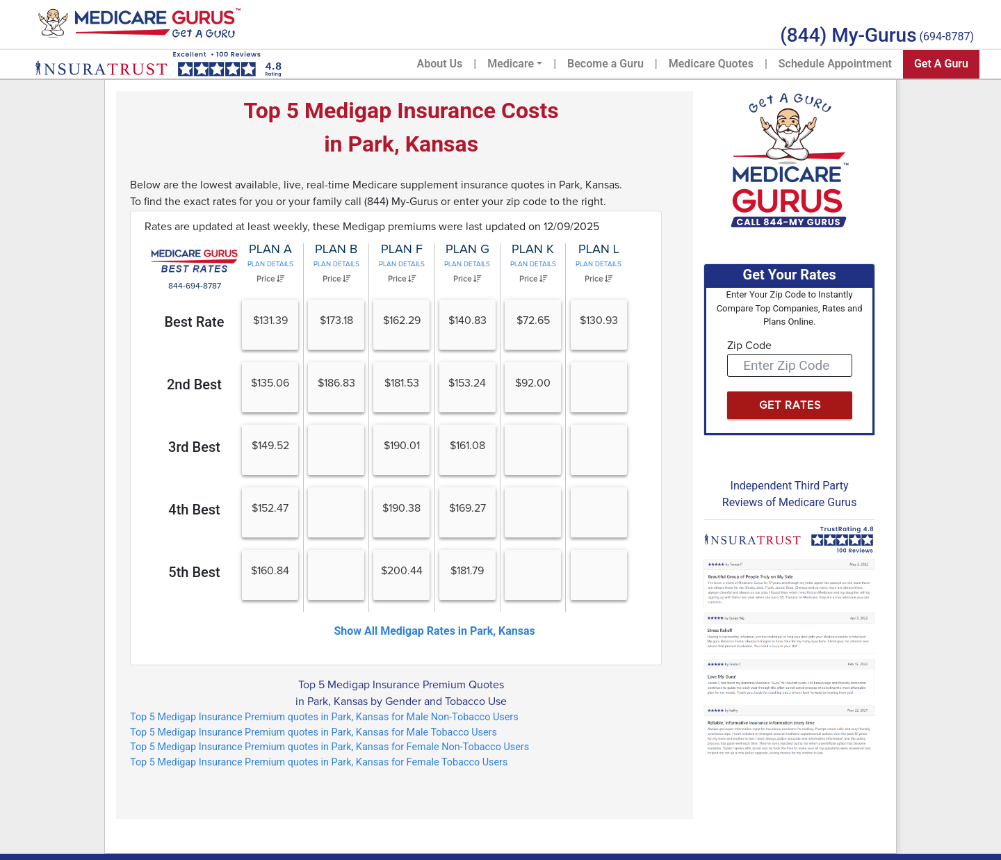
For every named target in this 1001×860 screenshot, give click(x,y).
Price (270, 279)
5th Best (194, 572)
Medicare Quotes (711, 63)
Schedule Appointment (835, 63)
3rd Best (194, 447)
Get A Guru (941, 63)
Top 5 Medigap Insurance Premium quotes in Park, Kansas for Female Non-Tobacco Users (329, 747)
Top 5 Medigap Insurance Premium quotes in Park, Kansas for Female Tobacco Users (318, 762)
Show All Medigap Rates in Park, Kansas (434, 631)
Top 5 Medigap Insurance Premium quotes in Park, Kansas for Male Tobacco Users (313, 732)
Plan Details (270, 264)
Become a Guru (605, 63)
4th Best (194, 509)
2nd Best (194, 384)
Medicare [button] (510, 63)
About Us (440, 63)
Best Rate (194, 322)
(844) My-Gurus (848, 35)
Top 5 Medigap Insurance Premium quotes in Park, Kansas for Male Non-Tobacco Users (324, 717)
